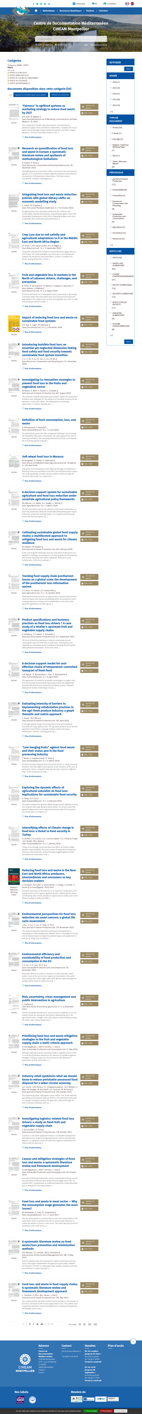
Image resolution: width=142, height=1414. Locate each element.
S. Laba (38, 1212)
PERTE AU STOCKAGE (18, 80)
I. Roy (49, 674)
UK (132, 3)
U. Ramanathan (59, 674)
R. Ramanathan (39, 674)
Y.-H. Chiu (34, 965)
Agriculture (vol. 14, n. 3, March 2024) (42, 505)
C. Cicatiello (51, 390)
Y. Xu (29, 359)
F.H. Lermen (38, 1252)
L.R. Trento (26, 1087)
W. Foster (37, 885)
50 (84, 1324)
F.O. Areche (36, 838)
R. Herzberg (27, 634)
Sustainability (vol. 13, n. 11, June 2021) (43, 1215)
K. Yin (50, 925)
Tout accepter (91, 1411)
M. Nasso (26, 390)
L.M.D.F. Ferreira (44, 1047)
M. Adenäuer (43, 325)
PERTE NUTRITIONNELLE (20, 83)
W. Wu (53, 359)
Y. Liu (36, 925)
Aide (86, 45)
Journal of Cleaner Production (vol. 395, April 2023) (48, 720)
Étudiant (90, 11)
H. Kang (25, 798)
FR (126, 3)
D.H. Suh (33, 798)
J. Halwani (57, 286)
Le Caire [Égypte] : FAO (38, 887)
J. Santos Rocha (48, 885)
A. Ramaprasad (28, 427)
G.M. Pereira (37, 1087)
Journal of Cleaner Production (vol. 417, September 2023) (50, 636)
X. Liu (34, 359)
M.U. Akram (45, 1295)
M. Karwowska (28, 1212)
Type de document (115, 119)
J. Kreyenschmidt (37, 758)
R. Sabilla (38, 460)
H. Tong (43, 925)
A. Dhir (36, 1295)
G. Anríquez (27, 885)
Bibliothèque (49, 11)
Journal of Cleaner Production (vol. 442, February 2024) (49, 549)
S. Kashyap (40, 427)
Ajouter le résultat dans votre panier (30, 94)
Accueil (36, 10)
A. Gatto (25, 205)
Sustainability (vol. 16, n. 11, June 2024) (43, 430)
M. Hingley (32, 1089)
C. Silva (55, 1047)
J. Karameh (66, 286)
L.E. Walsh (37, 503)
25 (80, 1324)
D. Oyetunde (48, 460)
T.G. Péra (26, 590)
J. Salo (53, 1295)
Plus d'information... (34, 137)
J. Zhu (24, 925)
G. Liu (46, 359)
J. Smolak (68, 885)
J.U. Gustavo (55, 1089)
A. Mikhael (38, 288)
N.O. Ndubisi (70, 1087)
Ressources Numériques (70, 11)
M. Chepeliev (35, 205)
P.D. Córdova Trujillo (69, 838)
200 (95, 1324)
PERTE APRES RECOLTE (19, 75)
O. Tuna (39, 1129)
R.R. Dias (25, 116)
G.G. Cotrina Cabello (50, 838)
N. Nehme (47, 286)
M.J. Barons (26, 503)
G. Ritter (49, 758)
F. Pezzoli (42, 390)
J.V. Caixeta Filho (47, 590)
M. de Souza (66, 1089)
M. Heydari (26, 547)
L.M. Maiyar (27, 674)
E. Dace (34, 163)
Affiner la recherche (60, 94)
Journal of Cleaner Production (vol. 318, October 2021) (49, 1092)
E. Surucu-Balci (28, 1129)
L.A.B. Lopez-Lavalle (38, 245)
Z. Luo (30, 925)
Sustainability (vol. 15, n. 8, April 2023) (42, 677)
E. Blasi (34, 390)
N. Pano (25, 286)
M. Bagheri (35, 116)
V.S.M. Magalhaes (29, 1047)
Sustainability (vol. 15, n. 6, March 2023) (43, 761)
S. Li (23, 359)
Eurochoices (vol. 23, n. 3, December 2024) (44, 327)
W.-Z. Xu (42, 965)
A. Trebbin (37, 634)
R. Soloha (26, 163)
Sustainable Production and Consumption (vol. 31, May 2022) (52, 1049)
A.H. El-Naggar (54, 245)
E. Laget (33, 325)
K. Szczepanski (48, 1212)
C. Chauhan (27, 1295)
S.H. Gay (25, 325)
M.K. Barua (35, 718)
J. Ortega (59, 885)
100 (89, 1324)
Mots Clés (115, 251)
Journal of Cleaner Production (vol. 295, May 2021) (47, 1297)
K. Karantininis (36, 286)
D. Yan (40, 359)
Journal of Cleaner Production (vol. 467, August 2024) (49, 393)
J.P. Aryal (25, 245)
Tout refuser (106, 1411)
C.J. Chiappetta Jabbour (53, 1087)
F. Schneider (48, 634)
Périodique (116, 172)
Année (113, 75)
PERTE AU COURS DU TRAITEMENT (24, 78)
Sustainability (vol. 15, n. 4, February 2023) (44, 801)
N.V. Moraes (27, 1252)
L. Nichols (57, 503)
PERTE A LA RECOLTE (18, 72)
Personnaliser (120, 1411)
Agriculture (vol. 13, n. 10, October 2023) (43, 593)
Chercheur (103, 11)
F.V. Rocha (35, 590)
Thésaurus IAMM (15, 65)
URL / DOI (88, 113)
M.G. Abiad (37, 841)
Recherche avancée (99, 45)
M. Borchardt (42, 1089)
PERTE (26, 65)
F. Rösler (25, 758)
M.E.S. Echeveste (52, 1252)
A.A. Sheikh (27, 841)
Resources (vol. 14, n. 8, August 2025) (42, 291)
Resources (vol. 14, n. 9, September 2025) (44, 248)
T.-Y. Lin (25, 965)
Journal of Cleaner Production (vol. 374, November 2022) (50, 927)
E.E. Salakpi (47, 503)
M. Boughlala (27, 460)
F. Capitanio (27, 1004)
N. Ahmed (26, 838)
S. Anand (25, 718)
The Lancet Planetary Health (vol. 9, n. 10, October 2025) (50, 208)
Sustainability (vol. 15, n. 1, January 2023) (43, 843)
